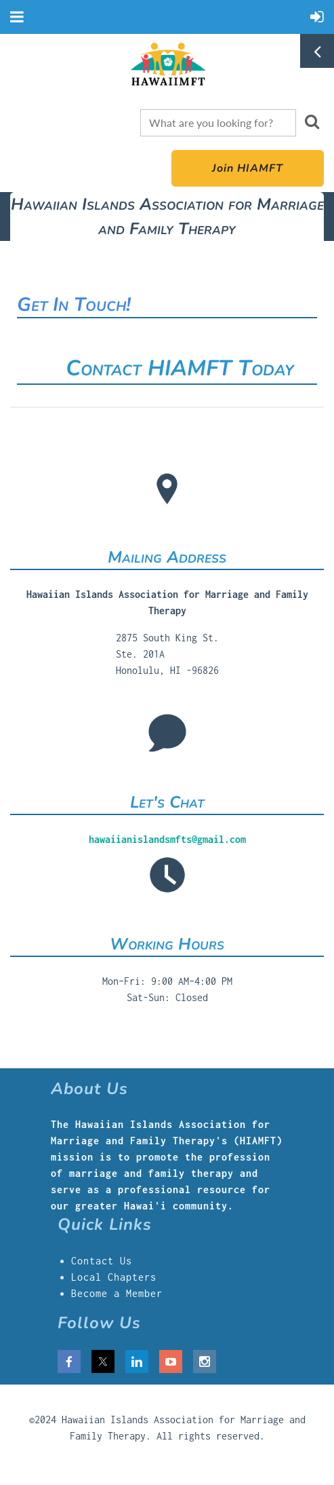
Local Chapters (113, 1277)
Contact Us (101, 1260)
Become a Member (117, 1293)
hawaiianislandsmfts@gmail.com (167, 839)
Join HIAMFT (247, 168)
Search (311, 121)
